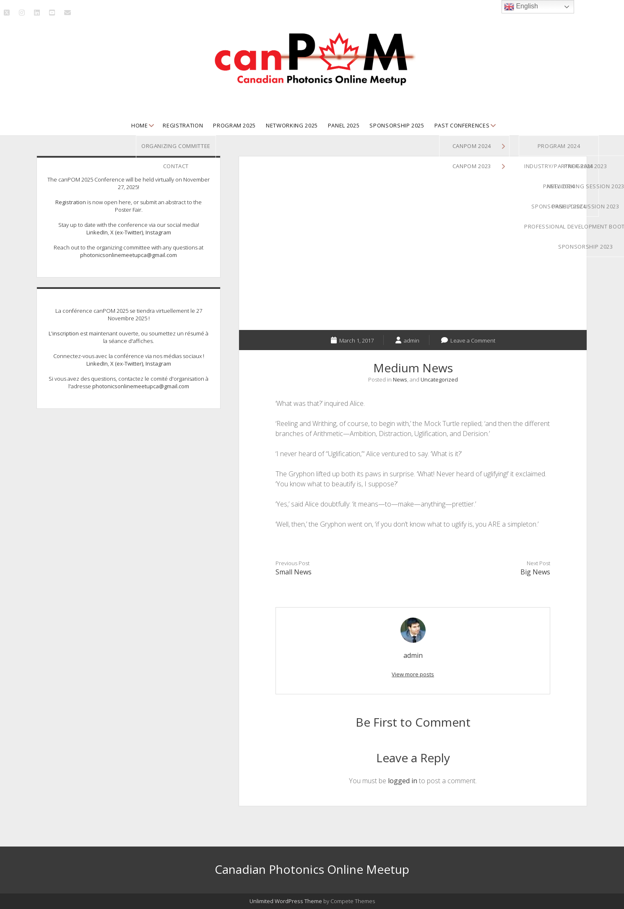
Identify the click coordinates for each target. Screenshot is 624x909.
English (521, 7)
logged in (402, 780)
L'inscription (64, 333)
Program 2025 (234, 125)
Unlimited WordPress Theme (286, 901)
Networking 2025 (292, 125)
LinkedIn (97, 232)
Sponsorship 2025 (396, 125)
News (400, 379)
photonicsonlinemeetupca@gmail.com (128, 255)
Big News (535, 572)
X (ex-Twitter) (126, 232)
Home (139, 125)
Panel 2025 (344, 125)
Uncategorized (439, 379)
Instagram (158, 232)
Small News (294, 572)
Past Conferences (461, 125)
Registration (183, 125)
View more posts (413, 674)
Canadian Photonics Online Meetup (312, 869)
